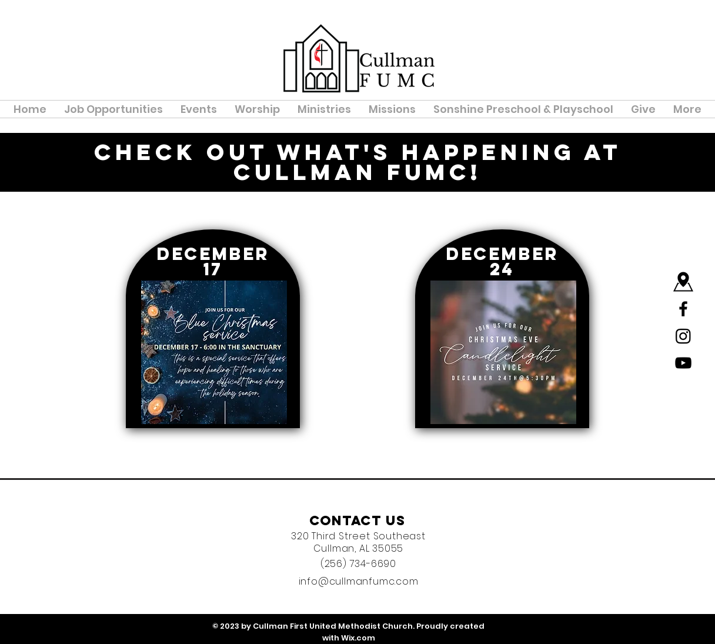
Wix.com (358, 637)
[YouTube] (683, 363)
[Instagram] (683, 336)
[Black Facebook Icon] (683, 309)
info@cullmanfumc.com (359, 581)
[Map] (683, 282)
